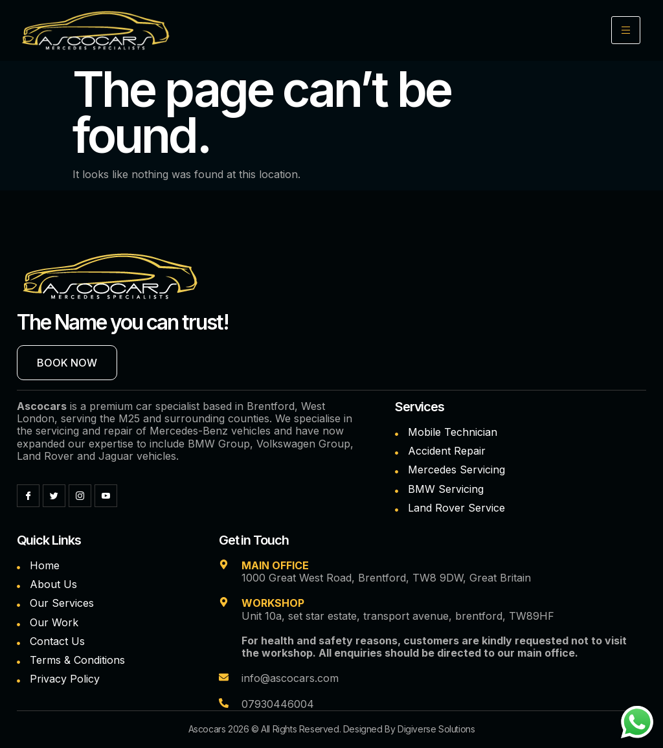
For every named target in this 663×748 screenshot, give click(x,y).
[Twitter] (54, 495)
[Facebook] (28, 495)
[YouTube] (106, 495)
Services (419, 406)
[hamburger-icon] (625, 30)
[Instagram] (80, 495)
